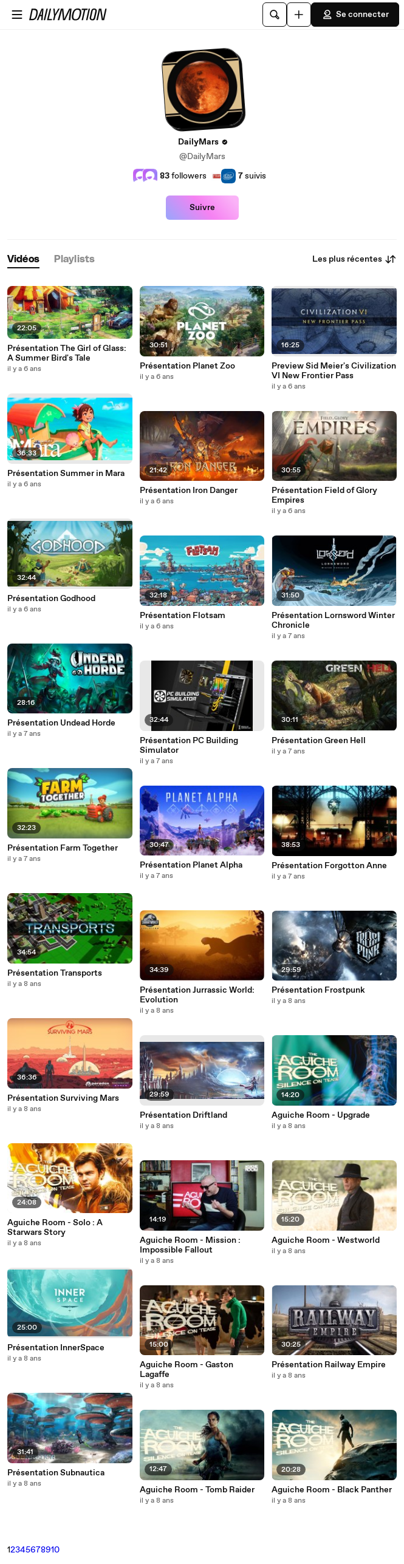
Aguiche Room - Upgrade (321, 1115)
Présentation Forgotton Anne (329, 866)
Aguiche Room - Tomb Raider (197, 1490)
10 (55, 1550)
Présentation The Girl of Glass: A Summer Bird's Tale (66, 353)
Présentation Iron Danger (189, 490)
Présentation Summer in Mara (66, 473)
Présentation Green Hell (319, 741)
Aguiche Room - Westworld (326, 1240)
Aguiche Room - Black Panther (332, 1490)
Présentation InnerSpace (55, 1348)
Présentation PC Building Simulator (189, 745)
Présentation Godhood (51, 599)
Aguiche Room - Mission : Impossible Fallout (190, 1245)
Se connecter (355, 14)
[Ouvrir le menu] (17, 14)
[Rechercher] (274, 14)
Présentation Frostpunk (318, 990)
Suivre (202, 207)
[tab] (23, 259)
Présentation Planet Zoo (187, 366)
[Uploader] (299, 14)
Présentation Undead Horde (61, 723)
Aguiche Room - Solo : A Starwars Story (55, 1227)
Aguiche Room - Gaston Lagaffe (186, 1369)
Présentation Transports (54, 973)
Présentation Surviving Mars (63, 1098)
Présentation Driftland (183, 1115)
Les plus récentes (354, 259)
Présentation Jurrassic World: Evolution (197, 995)
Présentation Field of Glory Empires (324, 495)
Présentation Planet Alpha (191, 865)
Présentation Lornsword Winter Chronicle (333, 620)
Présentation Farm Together (62, 848)
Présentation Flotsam (182, 615)
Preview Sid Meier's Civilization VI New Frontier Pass (334, 371)
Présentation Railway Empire (329, 1365)
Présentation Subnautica (55, 1473)
